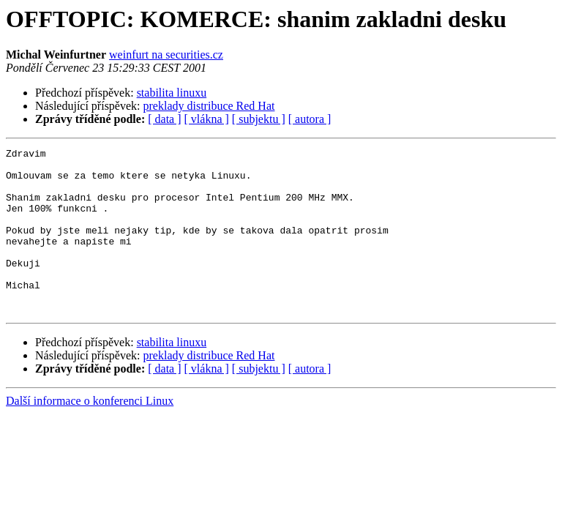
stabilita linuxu (172, 92)
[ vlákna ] (206, 119)
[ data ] (164, 119)
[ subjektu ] (258, 119)
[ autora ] (309, 119)
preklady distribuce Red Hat (209, 106)
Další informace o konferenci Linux (89, 433)
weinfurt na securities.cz (166, 54)
